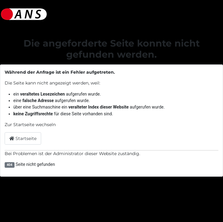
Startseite (22, 138)
